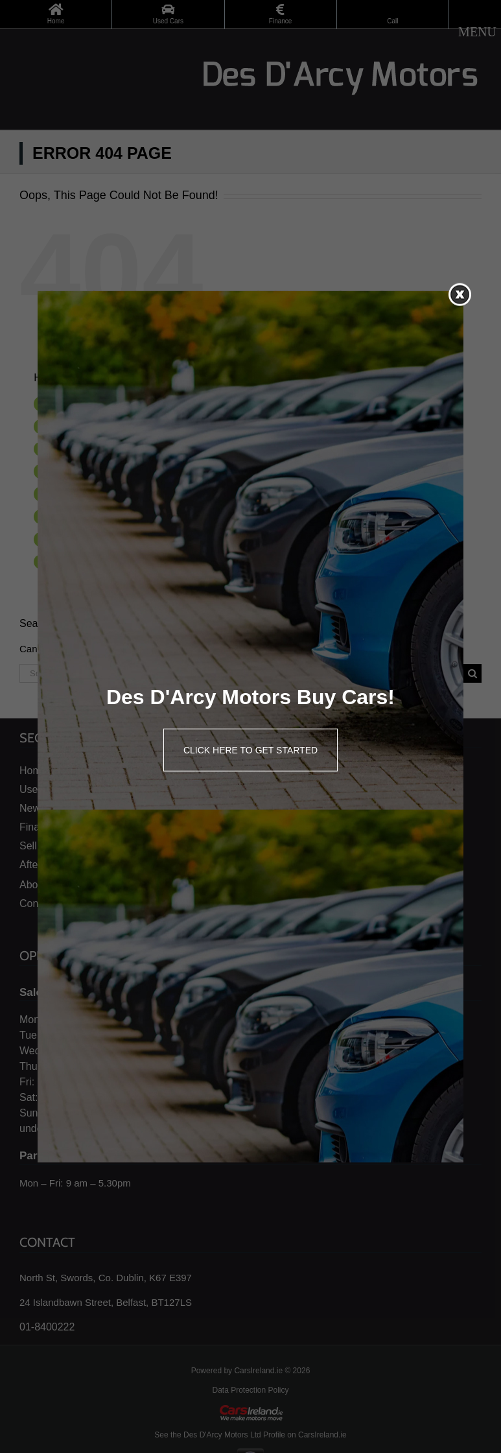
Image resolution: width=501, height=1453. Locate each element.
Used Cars (77, 426)
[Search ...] (241, 673)
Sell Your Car (82, 493)
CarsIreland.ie (258, 1370)
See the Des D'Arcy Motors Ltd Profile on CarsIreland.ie (250, 1434)
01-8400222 (47, 1326)
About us (73, 539)
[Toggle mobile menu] (477, 31)
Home (68, 403)
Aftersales (76, 516)
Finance (72, 471)
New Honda (79, 448)
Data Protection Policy (250, 1390)
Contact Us (78, 561)
